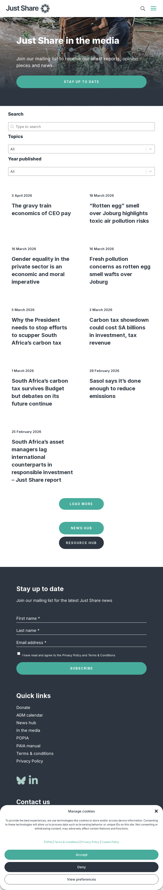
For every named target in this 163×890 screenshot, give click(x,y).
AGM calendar (29, 715)
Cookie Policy (110, 842)
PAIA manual (28, 745)
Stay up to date (81, 82)
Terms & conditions (35, 753)
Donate (23, 707)
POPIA (48, 842)
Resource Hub (81, 543)
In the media (28, 730)
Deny (81, 867)
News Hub (81, 528)
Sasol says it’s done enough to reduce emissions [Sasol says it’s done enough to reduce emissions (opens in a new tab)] (115, 388)
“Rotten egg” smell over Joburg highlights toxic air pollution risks (119, 213)
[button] (156, 811)
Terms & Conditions (66, 842)
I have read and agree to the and (68, 655)
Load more (81, 504)
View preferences (81, 879)
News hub (26, 722)
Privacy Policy (90, 842)
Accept (81, 855)
